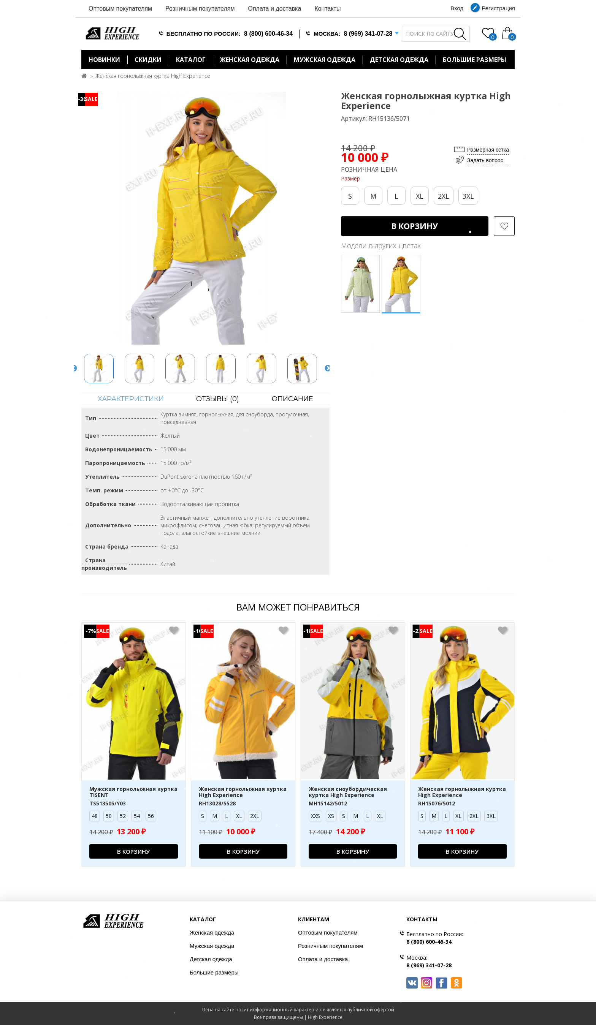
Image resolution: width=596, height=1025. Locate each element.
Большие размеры (214, 972)
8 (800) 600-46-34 (268, 33)
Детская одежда (399, 59)
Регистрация (498, 8)
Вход (456, 8)
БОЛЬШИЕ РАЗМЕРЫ (474, 59)
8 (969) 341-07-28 (368, 33)
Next (328, 368)
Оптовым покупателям (120, 8)
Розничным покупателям (200, 8)
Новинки (104, 59)
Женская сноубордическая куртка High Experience (348, 792)
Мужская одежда (324, 59)
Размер (350, 178)
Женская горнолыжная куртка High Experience (152, 75)
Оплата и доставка (274, 8)
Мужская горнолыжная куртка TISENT (133, 792)
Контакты (327, 8)
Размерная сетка (488, 150)
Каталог (191, 59)
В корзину (414, 226)
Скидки (148, 59)
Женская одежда (249, 59)
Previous (74, 368)
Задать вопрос (485, 160)
